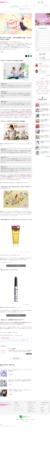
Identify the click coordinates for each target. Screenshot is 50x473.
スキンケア (37, 31)
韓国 (37, 84)
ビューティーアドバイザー (18, 410)
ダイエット (47, 91)
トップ (5, 5)
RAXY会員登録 (43, 404)
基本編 (47, 82)
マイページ (15, 407)
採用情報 (32, 419)
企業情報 (17, 419)
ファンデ (42, 91)
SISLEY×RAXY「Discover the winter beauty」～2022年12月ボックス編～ (15, 340)
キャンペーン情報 (25, 5)
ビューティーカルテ (17, 408)
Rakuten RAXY (4, 2)
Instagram (42, 407)
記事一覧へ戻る (16, 358)
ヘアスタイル (40, 88)
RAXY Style (15, 5)
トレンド (47, 84)
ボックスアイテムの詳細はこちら (16, 265)
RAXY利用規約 (30, 410)
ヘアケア (37, 40)
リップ (45, 86)
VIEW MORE (48, 75)
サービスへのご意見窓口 (31, 408)
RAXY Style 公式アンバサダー (40, 82)
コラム (3, 50)
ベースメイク (38, 33)
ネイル (37, 42)
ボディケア (37, 38)
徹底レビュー (40, 86)
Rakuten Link (43, 410)
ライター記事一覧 (28, 353)
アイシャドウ (42, 84)
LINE (41, 408)
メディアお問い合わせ (31, 405)
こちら (12, 332)
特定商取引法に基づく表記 (31, 411)
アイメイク (37, 35)
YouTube (42, 411)
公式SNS (34, 5)
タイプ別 (39, 93)
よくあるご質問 (45, 5)
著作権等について (28, 419)
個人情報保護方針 (22, 419)
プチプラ (45, 88)
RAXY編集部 (10, 374)
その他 (37, 46)
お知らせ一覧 (29, 404)
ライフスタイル (45, 93)
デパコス (37, 91)
